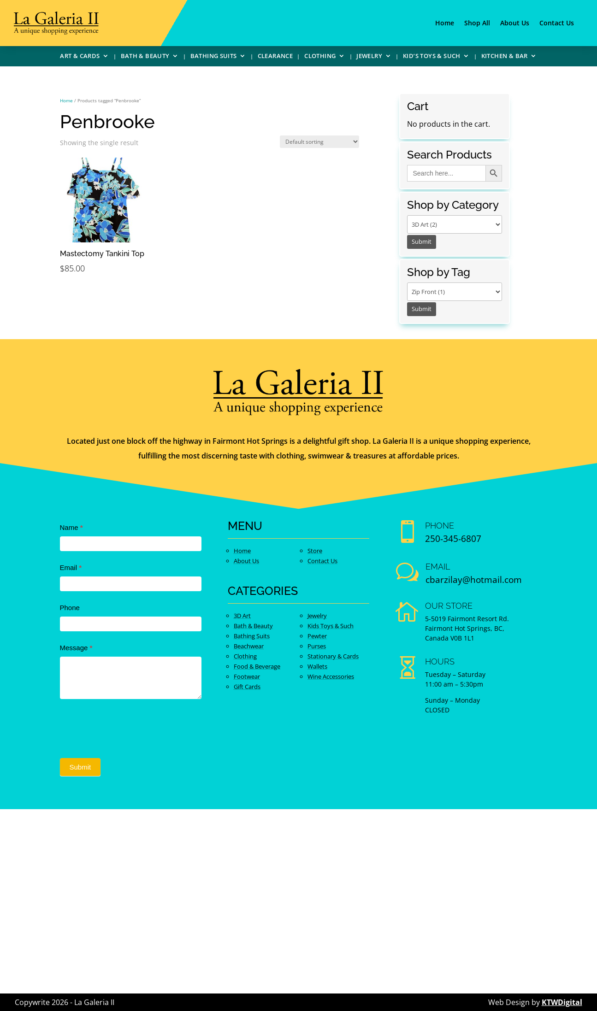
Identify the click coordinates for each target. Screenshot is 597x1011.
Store (314, 551)
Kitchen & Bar (504, 57)
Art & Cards (80, 57)
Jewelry (369, 57)
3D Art (242, 615)
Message (76, 648)
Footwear (247, 676)
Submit (80, 767)
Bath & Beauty (145, 57)
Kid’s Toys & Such (432, 57)
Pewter (317, 636)
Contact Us (556, 23)
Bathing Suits (213, 57)
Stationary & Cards (333, 656)
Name (71, 527)
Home (444, 23)
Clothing (320, 57)
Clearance (275, 57)
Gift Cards (247, 686)
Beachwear (249, 646)
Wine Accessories (330, 676)
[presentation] (130, 726)
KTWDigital (562, 1002)
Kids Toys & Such (330, 626)
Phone (70, 607)
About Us (514, 23)
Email (71, 567)
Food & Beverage (257, 666)
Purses (316, 646)
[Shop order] (319, 141)
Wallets (317, 666)
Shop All (477, 23)
